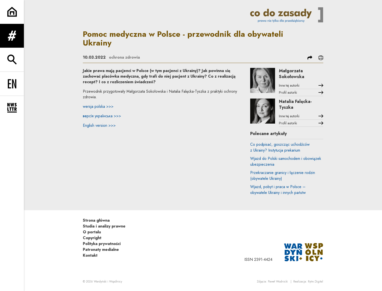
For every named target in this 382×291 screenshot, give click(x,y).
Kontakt (90, 255)
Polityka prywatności (102, 243)
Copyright (92, 238)
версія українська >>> (102, 116)
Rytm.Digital (315, 281)
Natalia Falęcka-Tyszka (295, 104)
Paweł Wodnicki (278, 281)
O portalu (92, 232)
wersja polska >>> (98, 106)
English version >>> (99, 125)
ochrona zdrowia (124, 57)
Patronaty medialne (101, 249)
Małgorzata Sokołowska (291, 74)
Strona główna (96, 220)
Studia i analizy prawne (104, 226)
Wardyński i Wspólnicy (108, 281)
